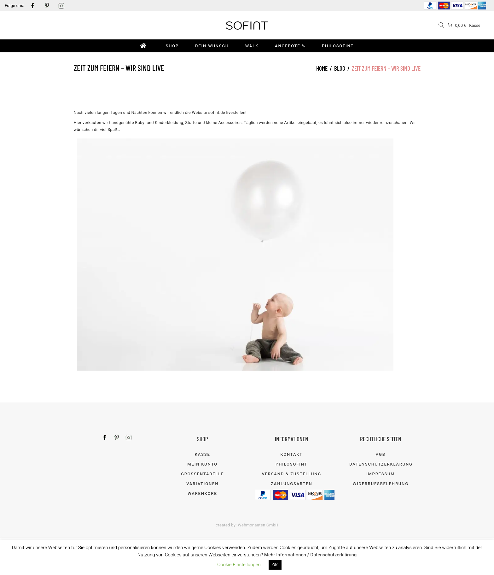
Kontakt (291, 454)
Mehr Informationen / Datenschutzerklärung (310, 554)
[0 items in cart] (456, 25)
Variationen (202, 484)
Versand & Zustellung (291, 474)
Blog (339, 68)
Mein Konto (202, 464)
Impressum (380, 474)
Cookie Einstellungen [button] (238, 564)
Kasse (474, 25)
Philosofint (291, 464)
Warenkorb (202, 493)
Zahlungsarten (291, 484)
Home (322, 68)
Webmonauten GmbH (258, 525)
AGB (381, 454)
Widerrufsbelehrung (381, 484)
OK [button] (275, 565)
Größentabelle (202, 474)
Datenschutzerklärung (381, 464)
